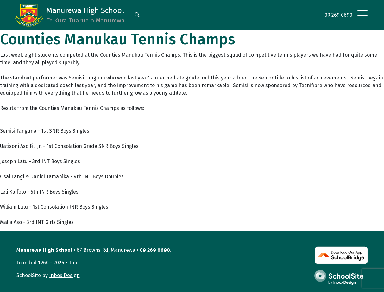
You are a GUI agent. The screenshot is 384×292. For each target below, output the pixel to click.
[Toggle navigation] (362, 15)
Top (73, 263)
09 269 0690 (338, 15)
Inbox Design (64, 275)
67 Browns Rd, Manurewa (106, 250)
